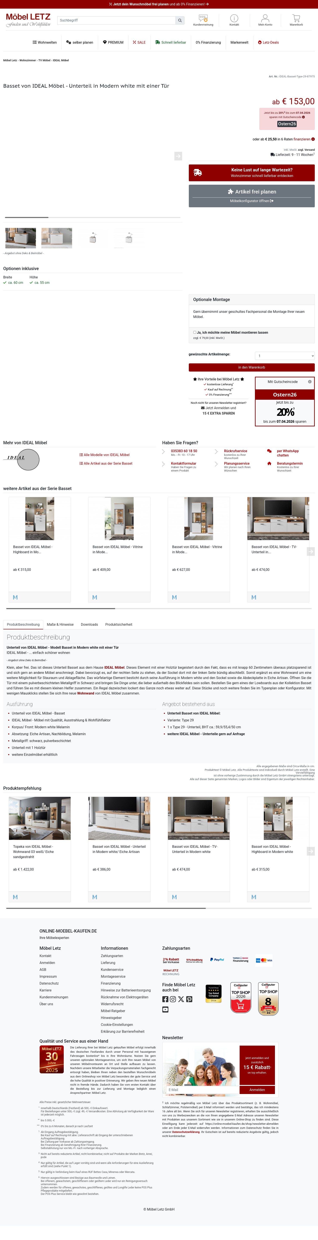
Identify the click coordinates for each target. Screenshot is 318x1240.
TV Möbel (44, 60)
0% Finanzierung (208, 42)
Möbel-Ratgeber (113, 1025)
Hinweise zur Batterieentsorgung (126, 1004)
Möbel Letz (10, 60)
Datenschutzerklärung (186, 1146)
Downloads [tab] (89, 639)
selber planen (79, 42)
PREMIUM (113, 42)
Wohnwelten (45, 42)
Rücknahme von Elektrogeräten (125, 1011)
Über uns (46, 1018)
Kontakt (45, 970)
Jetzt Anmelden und (219, 425)
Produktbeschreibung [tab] (23, 639)
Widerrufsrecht (112, 1018)
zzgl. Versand (306, 164)
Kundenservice (112, 984)
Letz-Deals (268, 42)
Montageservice (113, 991)
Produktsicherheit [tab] (118, 639)
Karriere (46, 1004)
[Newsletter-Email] (203, 1104)
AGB (43, 984)
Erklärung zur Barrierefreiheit (123, 1046)
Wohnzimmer (28, 60)
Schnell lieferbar (170, 42)
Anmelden (47, 977)
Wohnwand (85, 707)
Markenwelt (239, 42)
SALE (139, 42)
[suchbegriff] (116, 20)
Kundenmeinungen (54, 1011)
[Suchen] (180, 20)
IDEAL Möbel (61, 60)
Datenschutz (49, 998)
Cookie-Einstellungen (117, 1039)
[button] (234, 20)
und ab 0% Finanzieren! (158, 4)
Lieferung (108, 977)
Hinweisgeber (111, 1032)
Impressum (48, 991)
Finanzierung (111, 998)
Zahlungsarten (112, 970)
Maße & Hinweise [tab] (60, 639)
